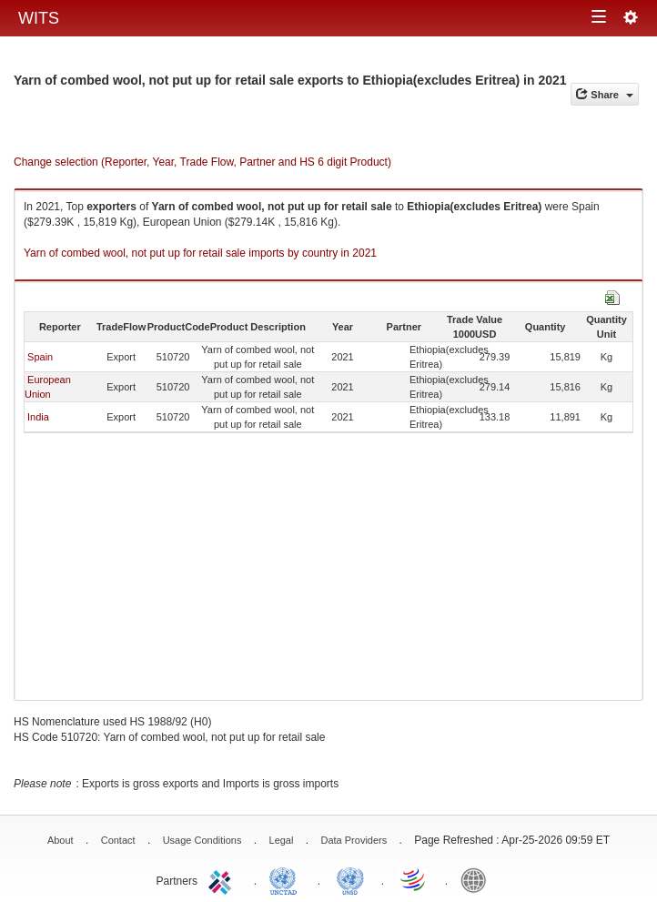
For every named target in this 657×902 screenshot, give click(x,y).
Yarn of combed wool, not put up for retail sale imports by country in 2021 (200, 253)
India (38, 416)
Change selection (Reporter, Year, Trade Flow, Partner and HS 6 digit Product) (202, 162)
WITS (38, 18)
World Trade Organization (414, 879)
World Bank (478, 879)
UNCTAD (286, 879)
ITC (223, 879)
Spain (40, 356)
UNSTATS (350, 879)
